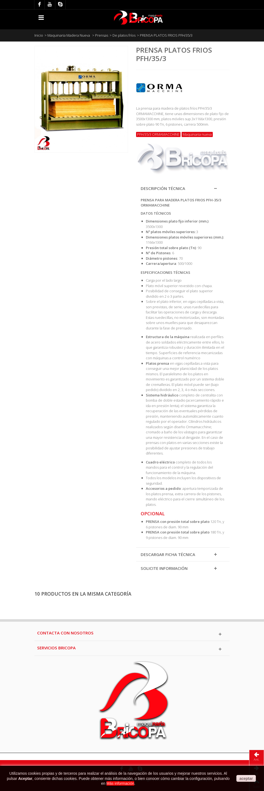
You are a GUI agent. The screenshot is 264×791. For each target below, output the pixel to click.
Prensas (101, 35)
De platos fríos (124, 35)
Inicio (38, 35)
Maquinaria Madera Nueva (69, 35)
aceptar (246, 778)
